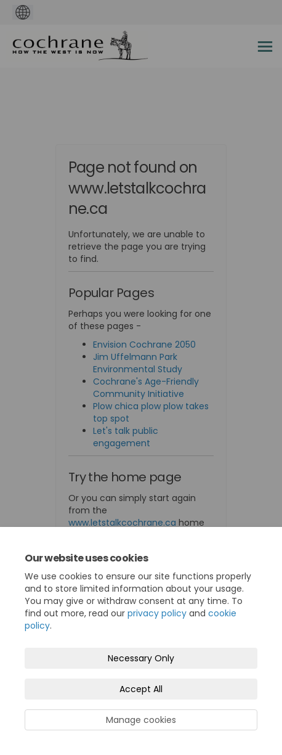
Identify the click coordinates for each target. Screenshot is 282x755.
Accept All (141, 689)
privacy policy (157, 613)
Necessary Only (141, 658)
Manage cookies (141, 720)
